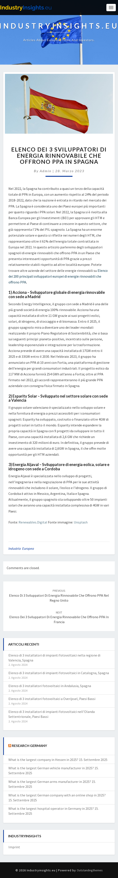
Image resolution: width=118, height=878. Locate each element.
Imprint (14, 847)
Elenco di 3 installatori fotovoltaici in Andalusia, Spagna (49, 686)
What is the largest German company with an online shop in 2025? (57, 795)
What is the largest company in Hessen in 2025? (43, 759)
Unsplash (81, 522)
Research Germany (29, 745)
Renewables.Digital (33, 522)
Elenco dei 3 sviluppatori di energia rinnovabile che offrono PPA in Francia (59, 617)
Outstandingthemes (90, 870)
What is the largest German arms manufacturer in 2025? (49, 781)
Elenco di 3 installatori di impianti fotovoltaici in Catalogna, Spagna (58, 673)
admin (46, 171)
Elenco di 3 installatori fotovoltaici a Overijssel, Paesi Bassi (51, 699)
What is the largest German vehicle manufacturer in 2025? (51, 768)
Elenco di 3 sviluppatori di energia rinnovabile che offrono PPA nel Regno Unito (59, 595)
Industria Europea (21, 548)
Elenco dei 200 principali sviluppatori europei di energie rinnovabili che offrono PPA (58, 276)
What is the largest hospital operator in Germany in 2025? (51, 808)
